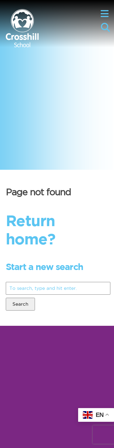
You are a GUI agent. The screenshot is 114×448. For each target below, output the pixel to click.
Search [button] (20, 304)
